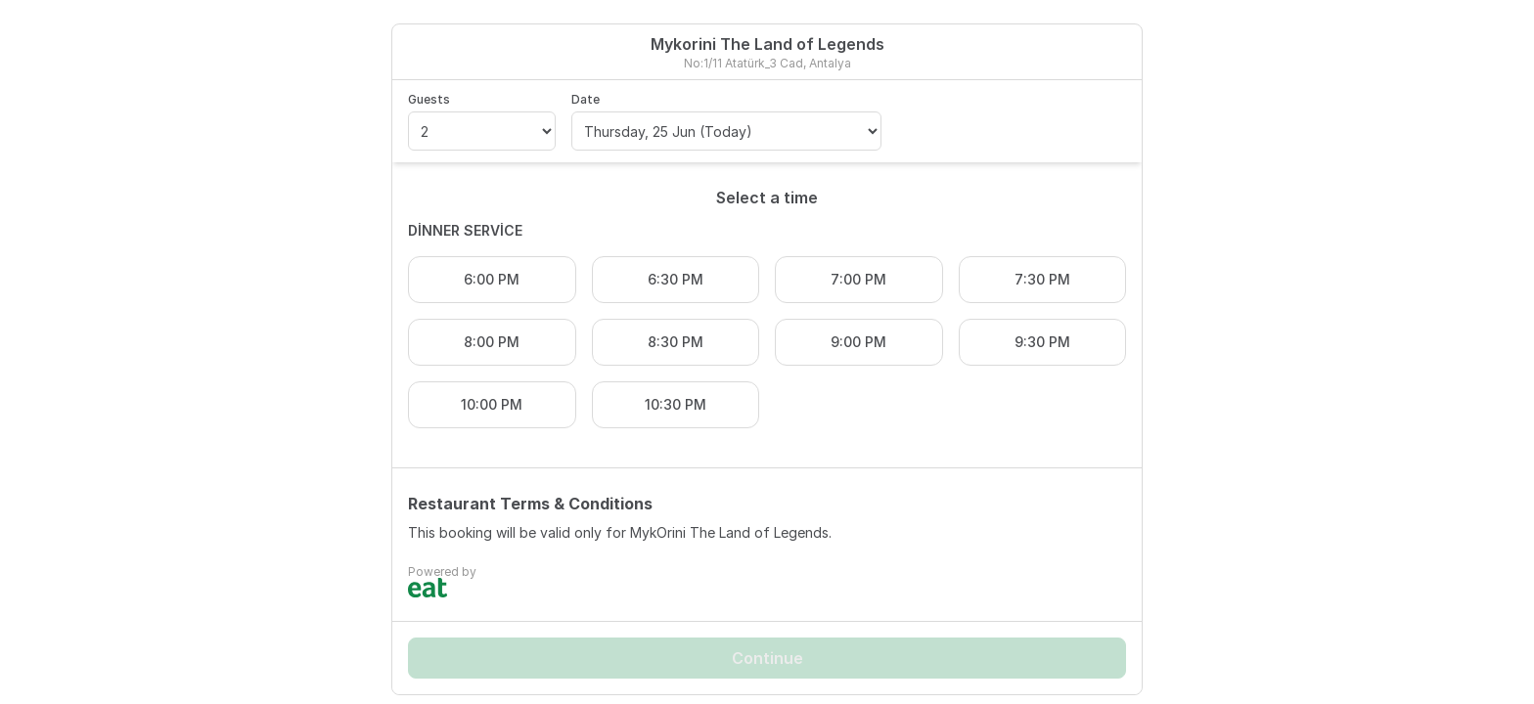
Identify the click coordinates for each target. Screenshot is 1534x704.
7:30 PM (1042, 279)
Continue (767, 658)
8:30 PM (675, 341)
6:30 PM (675, 279)
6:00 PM (491, 279)
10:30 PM (675, 404)
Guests (429, 99)
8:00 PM (491, 341)
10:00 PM (491, 404)
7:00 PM (858, 279)
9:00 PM (858, 341)
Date (585, 99)
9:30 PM (1042, 341)
